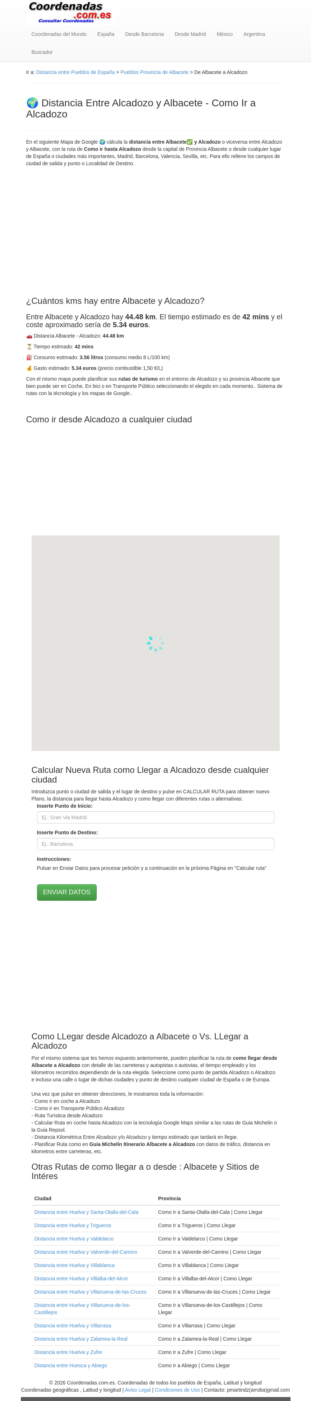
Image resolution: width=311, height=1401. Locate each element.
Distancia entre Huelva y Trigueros (73, 1225)
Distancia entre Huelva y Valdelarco (74, 1239)
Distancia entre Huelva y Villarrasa (73, 1325)
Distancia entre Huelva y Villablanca (75, 1265)
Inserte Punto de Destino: (67, 832)
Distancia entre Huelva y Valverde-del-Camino (86, 1252)
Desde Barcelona (144, 34)
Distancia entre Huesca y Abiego (71, 1365)
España (105, 34)
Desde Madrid (190, 34)
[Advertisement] (155, 231)
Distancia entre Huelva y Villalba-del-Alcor (81, 1278)
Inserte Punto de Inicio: (65, 806)
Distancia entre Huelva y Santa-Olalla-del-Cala (86, 1212)
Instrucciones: (54, 859)
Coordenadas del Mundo (59, 34)
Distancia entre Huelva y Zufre (68, 1352)
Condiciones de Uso (177, 1390)
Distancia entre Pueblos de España (75, 72)
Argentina (254, 34)
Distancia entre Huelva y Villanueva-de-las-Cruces (91, 1292)
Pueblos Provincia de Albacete (154, 72)
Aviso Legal (138, 1390)
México (225, 34)
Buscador (42, 52)
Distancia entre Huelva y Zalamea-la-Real (81, 1339)
